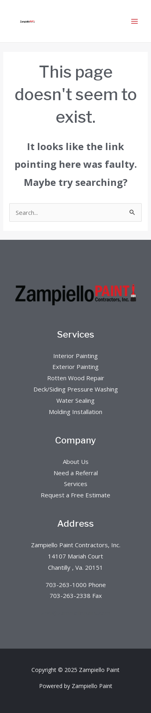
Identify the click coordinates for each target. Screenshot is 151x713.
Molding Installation (75, 412)
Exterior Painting (75, 367)
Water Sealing (75, 400)
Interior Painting (75, 356)
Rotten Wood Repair (75, 378)
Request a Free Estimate (75, 495)
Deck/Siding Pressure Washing (75, 389)
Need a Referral (76, 473)
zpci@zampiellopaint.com (75, 613)
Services (75, 484)
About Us (76, 461)
